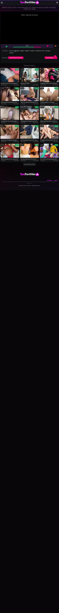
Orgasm (27, 51)
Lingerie (22, 51)
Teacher (11, 53)
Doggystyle (16, 51)
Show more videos (29, 164)
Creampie (47, 51)
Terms (56, 180)
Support (49, 180)
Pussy (10, 51)
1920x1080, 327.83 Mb (16, 57)
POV (43, 51)
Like (6, 46)
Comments (51, 58)
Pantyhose (38, 51)
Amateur (32, 51)
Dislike (47, 46)
